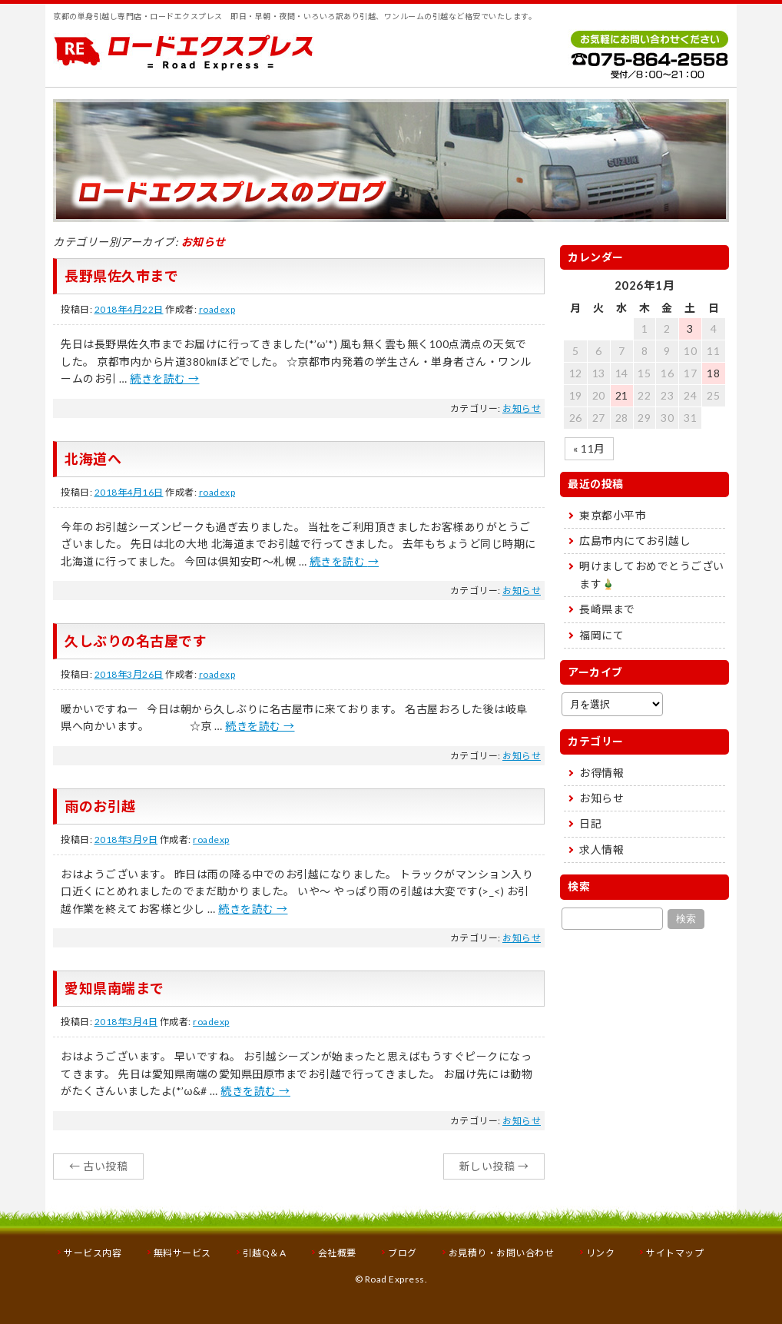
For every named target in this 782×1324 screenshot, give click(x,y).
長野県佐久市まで (121, 275)
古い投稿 (98, 1166)
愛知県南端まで (114, 988)
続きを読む (165, 378)
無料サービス (182, 1253)
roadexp (217, 309)
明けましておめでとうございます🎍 (651, 574)
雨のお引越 (100, 806)
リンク (600, 1253)
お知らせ (521, 408)
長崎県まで (607, 609)
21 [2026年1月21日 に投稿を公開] (621, 395)
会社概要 (337, 1253)
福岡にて (601, 635)
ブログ (402, 1253)
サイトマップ (675, 1253)
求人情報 (601, 849)
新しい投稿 (494, 1166)
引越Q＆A (265, 1253)
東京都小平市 (612, 515)
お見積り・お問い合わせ (502, 1253)
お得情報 (601, 772)
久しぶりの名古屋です (136, 640)
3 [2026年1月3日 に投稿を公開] (690, 328)
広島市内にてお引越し (635, 540)
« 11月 (589, 448)
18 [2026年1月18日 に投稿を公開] (713, 373)
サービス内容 (92, 1253)
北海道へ (93, 458)
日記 (590, 823)
